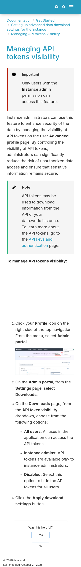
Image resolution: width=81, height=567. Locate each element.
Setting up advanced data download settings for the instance (38, 27)
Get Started (45, 20)
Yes (40, 535)
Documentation (19, 20)
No (40, 545)
